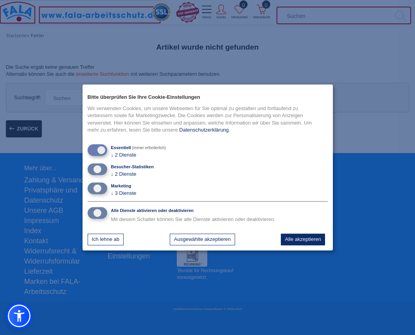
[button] (19, 316)
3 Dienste (124, 193)
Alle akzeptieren (303, 239)
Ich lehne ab (106, 239)
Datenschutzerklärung (203, 130)
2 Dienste (124, 155)
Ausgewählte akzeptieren (202, 239)
